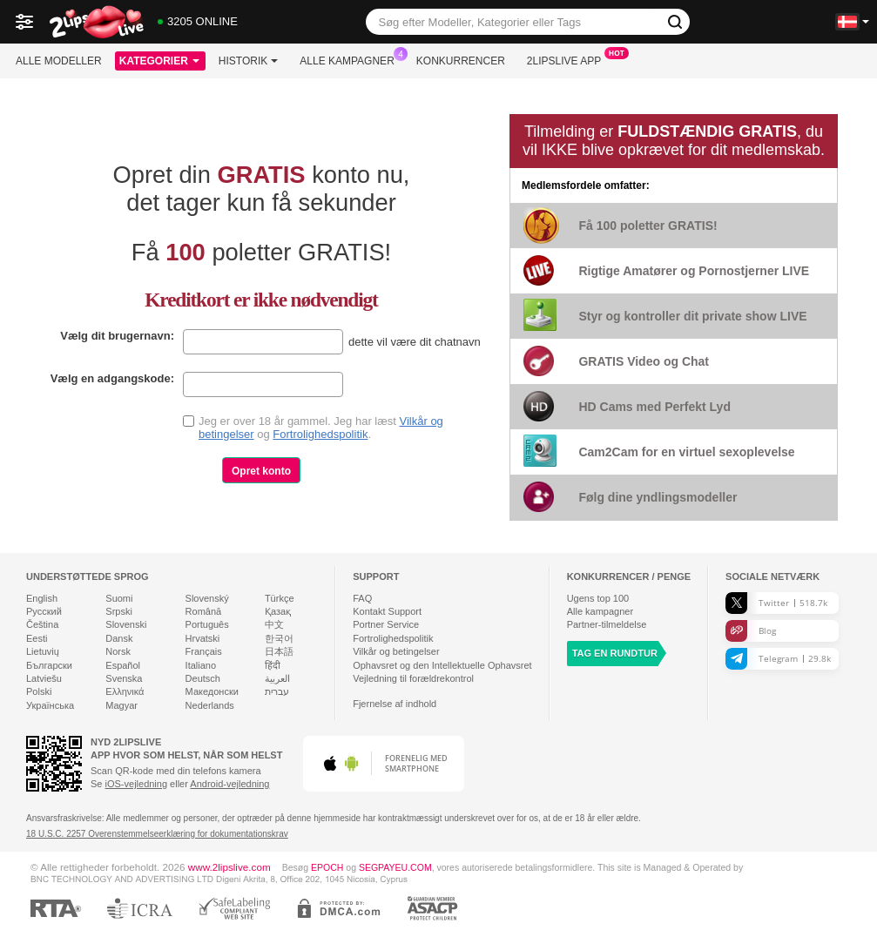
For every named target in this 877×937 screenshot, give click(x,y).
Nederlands (210, 705)
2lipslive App (568, 59)
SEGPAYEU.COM (395, 867)
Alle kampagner (351, 59)
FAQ (362, 598)
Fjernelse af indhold (394, 703)
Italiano (201, 665)
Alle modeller (59, 61)
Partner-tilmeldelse (607, 624)
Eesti (36, 638)
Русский (44, 611)
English (41, 598)
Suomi (118, 598)
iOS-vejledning (136, 784)
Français (204, 651)
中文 (274, 624)
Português (207, 624)
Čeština (42, 624)
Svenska (123, 678)
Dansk (118, 638)
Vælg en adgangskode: (112, 378)
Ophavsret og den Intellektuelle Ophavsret (442, 665)
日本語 (279, 651)
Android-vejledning (229, 784)
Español (122, 665)
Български (49, 665)
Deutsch (203, 678)
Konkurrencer (460, 61)
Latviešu (44, 678)
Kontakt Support (387, 611)
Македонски (212, 691)
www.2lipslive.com (229, 867)
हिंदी (272, 665)
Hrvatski (203, 638)
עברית (277, 691)
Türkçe (279, 598)
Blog (750, 631)
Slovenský (207, 598)
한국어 (279, 638)
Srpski (118, 611)
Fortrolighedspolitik (320, 434)
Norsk (118, 651)
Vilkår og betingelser (396, 651)
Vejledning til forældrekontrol (413, 678)
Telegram (778, 659)
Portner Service (386, 624)
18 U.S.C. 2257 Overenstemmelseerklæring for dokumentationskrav (157, 834)
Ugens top (598, 598)
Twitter (776, 603)
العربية (277, 678)
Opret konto (261, 471)
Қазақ (278, 611)
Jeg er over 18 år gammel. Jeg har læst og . (321, 428)
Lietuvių (42, 651)
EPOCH (327, 867)
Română (204, 611)
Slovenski (125, 624)
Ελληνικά (124, 691)
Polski (38, 691)
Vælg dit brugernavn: (117, 335)
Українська (50, 705)
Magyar (121, 705)
